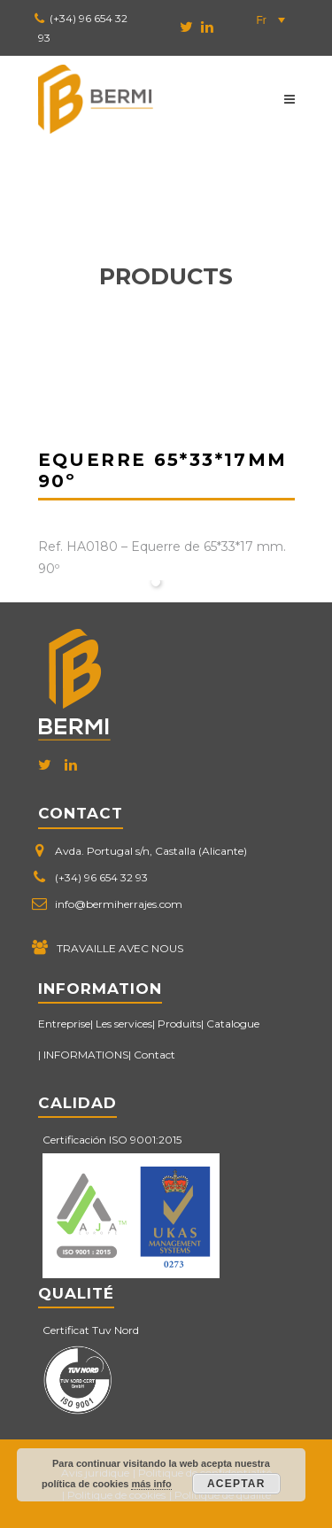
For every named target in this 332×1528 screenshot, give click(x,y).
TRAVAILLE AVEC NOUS (120, 948)
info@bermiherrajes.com (118, 904)
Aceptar (236, 1484)
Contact (154, 1054)
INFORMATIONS (85, 1054)
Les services (124, 1023)
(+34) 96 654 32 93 (101, 877)
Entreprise (64, 1023)
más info (151, 1483)
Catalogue (232, 1023)
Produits (179, 1023)
